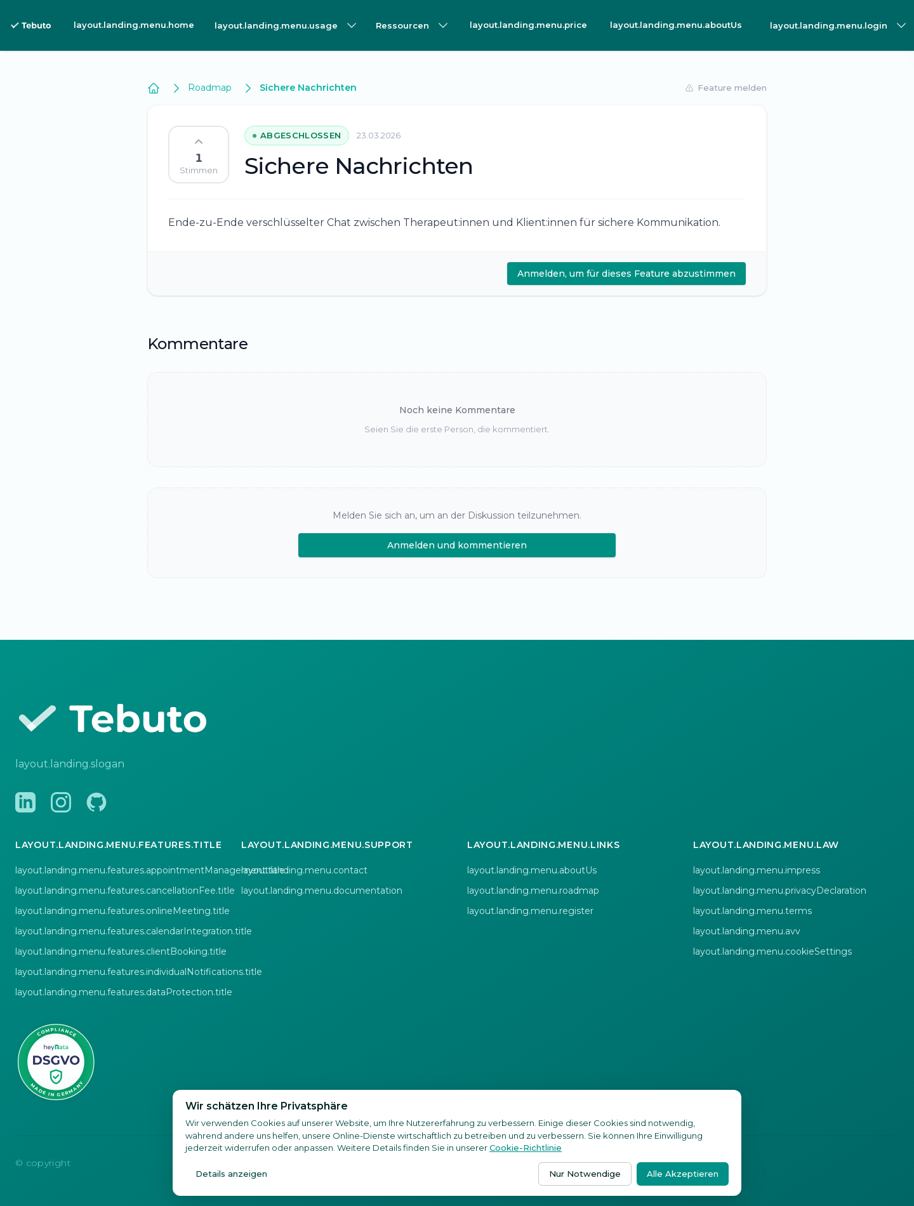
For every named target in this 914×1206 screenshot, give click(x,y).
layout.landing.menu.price (528, 25)
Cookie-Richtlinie (525, 1148)
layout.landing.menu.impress (756, 870)
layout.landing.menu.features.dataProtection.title (123, 992)
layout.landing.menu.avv (746, 931)
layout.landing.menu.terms (752, 911)
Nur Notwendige (585, 1174)
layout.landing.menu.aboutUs (676, 25)
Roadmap (210, 87)
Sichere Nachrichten (308, 87)
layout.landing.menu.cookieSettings (772, 951)
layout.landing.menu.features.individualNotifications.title (138, 971)
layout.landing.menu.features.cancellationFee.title (125, 890)
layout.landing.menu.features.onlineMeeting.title (122, 911)
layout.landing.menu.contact (304, 870)
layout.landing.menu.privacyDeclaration (779, 890)
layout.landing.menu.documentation (321, 890)
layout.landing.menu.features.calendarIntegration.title (133, 931)
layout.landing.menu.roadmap (533, 890)
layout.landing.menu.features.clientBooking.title (121, 951)
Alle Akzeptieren (683, 1174)
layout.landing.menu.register (530, 911)
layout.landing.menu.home (134, 25)
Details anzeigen (231, 1174)
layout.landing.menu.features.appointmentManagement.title (150, 870)
